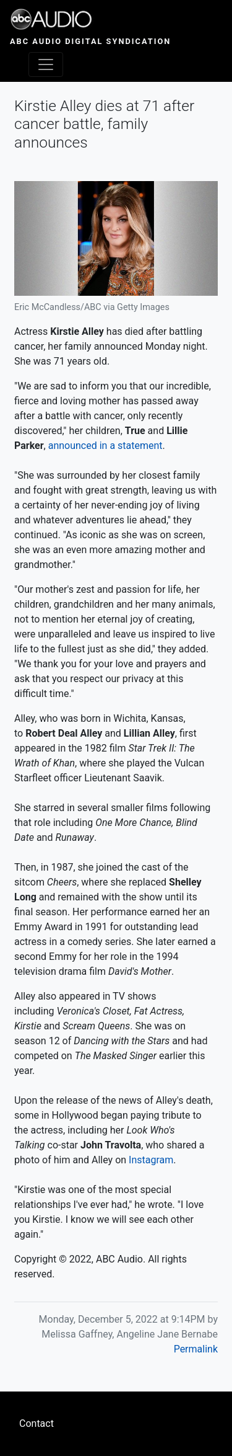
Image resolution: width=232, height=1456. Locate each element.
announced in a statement (105, 445)
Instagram (151, 1160)
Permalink (196, 1349)
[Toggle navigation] (45, 64)
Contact (36, 1423)
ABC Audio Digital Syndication (90, 41)
